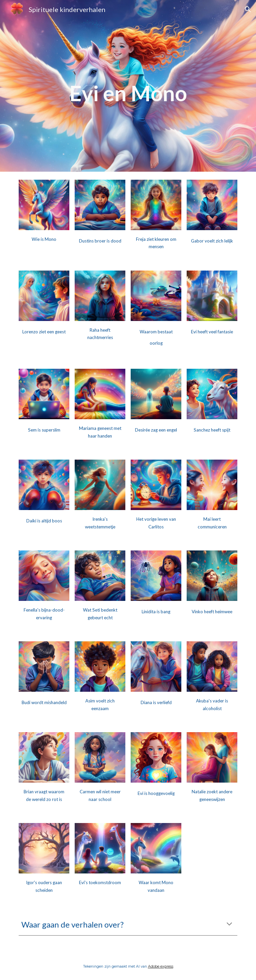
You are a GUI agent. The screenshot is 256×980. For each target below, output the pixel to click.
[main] (128, 86)
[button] (248, 9)
